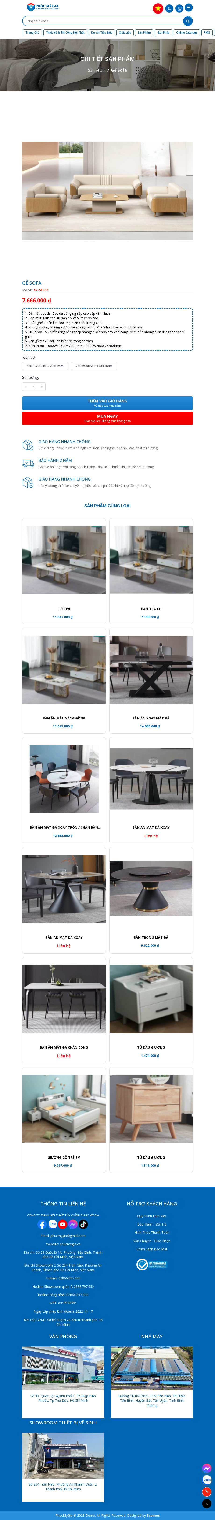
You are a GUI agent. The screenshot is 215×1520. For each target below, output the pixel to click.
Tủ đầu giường (151, 1157)
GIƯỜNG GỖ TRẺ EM (64, 1157)
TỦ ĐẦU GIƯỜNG (151, 1047)
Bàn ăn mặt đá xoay (151, 827)
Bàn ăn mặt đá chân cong (64, 1047)
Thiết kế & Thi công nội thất (65, 32)
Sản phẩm (144, 32)
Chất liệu (125, 32)
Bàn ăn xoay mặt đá (151, 718)
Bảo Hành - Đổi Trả (152, 1224)
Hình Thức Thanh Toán (152, 1232)
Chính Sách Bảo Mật (151, 1249)
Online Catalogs (186, 32)
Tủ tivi (64, 609)
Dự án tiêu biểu (101, 32)
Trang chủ (32, 32)
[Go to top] (206, 1503)
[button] (189, 8)
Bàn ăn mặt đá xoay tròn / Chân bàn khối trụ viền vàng (64, 827)
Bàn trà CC (151, 609)
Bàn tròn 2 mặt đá (151, 937)
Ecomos (153, 1515)
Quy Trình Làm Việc (152, 1216)
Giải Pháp (163, 32)
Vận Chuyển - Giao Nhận (151, 1241)
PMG (207, 32)
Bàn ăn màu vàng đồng (64, 718)
